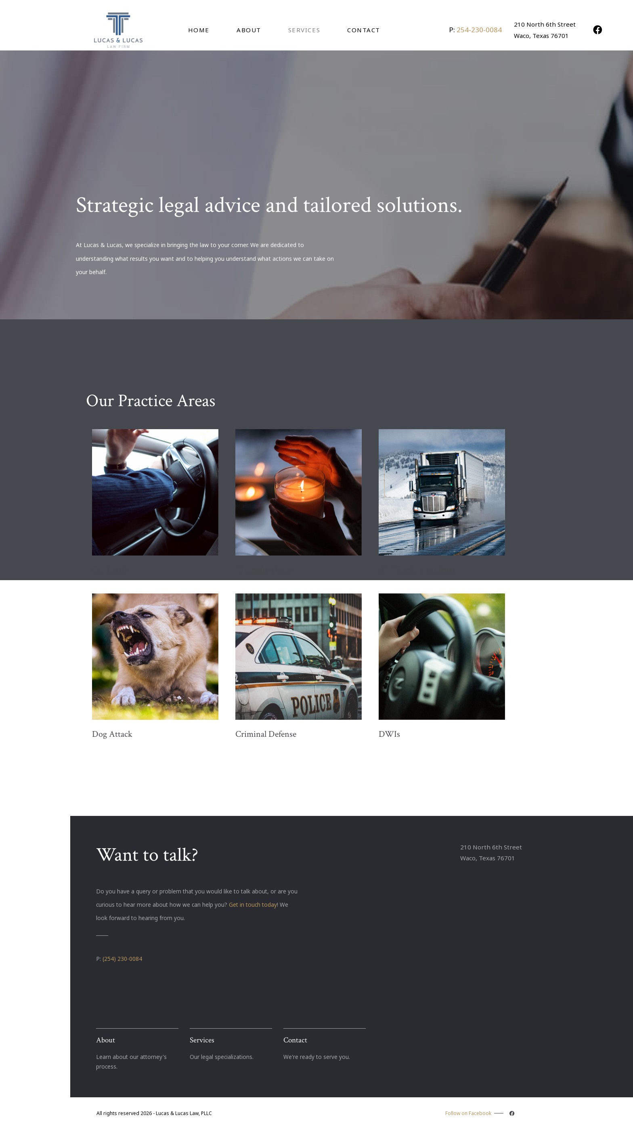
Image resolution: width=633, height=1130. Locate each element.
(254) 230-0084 (122, 958)
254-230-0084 (479, 29)
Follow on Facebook (480, 1113)
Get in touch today (253, 904)
